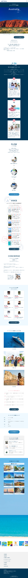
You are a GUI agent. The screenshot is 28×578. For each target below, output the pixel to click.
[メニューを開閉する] (26, 1)
